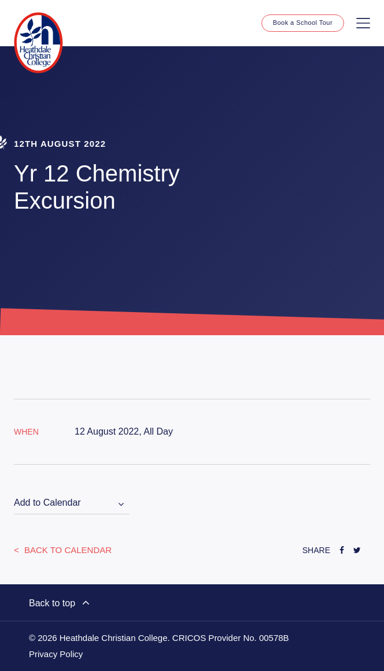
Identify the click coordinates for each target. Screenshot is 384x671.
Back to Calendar (67, 550)
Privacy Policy (56, 654)
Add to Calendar (47, 502)
